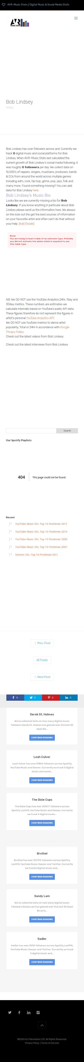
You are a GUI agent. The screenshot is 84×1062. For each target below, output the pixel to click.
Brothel (42, 853)
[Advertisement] (42, 61)
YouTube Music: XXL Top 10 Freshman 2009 (41, 539)
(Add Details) (26, 223)
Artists (9, 107)
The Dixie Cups (42, 799)
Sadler (42, 938)
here (35, 190)
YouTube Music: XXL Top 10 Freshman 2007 (41, 547)
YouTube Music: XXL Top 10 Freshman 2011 (41, 523)
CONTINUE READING (42, 738)
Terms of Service (50, 1043)
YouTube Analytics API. (40, 318)
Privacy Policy (32, 1043)
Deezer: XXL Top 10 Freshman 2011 (36, 554)
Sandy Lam (42, 896)
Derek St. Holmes (42, 714)
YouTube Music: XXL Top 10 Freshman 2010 (41, 531)
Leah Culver (42, 757)
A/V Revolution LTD (35, 1039)
